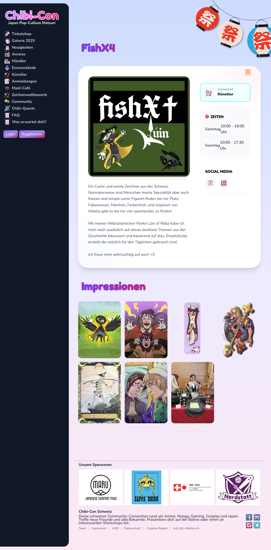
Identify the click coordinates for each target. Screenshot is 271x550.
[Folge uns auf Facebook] (249, 517)
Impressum (99, 528)
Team (82, 528)
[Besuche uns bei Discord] (257, 517)
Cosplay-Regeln (157, 528)
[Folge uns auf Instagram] (249, 525)
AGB (115, 528)
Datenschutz (132, 528)
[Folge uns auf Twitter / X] (257, 525)
